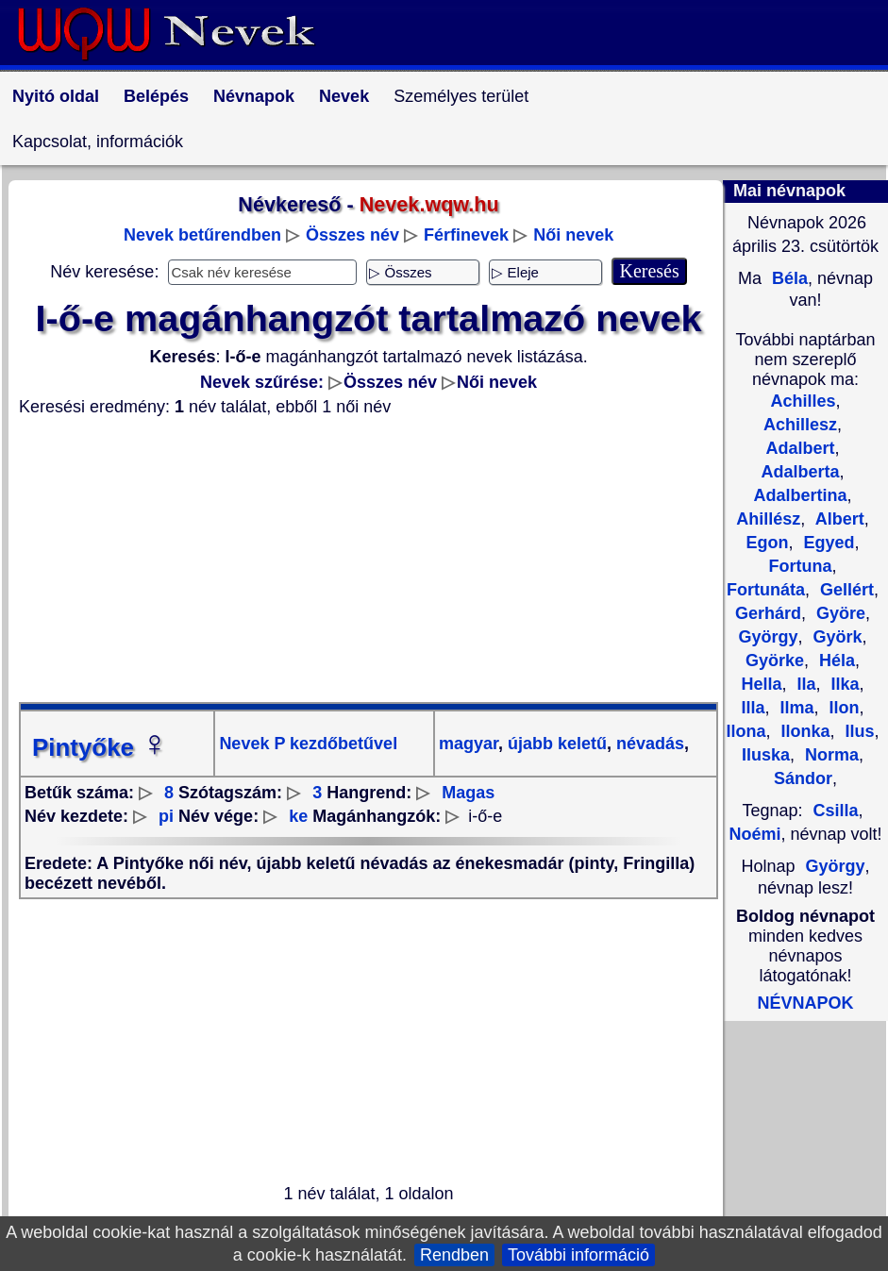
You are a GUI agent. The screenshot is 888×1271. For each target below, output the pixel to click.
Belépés (156, 96)
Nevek (344, 96)
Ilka (843, 684)
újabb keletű (555, 743)
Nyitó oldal (55, 96)
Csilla (836, 810)
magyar (468, 743)
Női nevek (573, 235)
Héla (834, 660)
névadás (648, 743)
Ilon (842, 707)
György (835, 866)
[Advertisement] (368, 559)
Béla (787, 278)
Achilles (802, 401)
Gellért (844, 589)
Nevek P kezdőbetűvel (308, 743)
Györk (836, 636)
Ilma (794, 707)
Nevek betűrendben (202, 235)
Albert (837, 519)
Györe (838, 613)
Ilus (858, 731)
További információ (578, 1255)
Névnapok (253, 96)
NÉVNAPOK (805, 1003)
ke (298, 816)
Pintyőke (100, 747)
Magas (468, 792)
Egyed (826, 542)
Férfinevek (466, 235)
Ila (803, 684)
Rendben (454, 1255)
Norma (829, 754)
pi (166, 816)
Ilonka (802, 731)
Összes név (352, 235)
